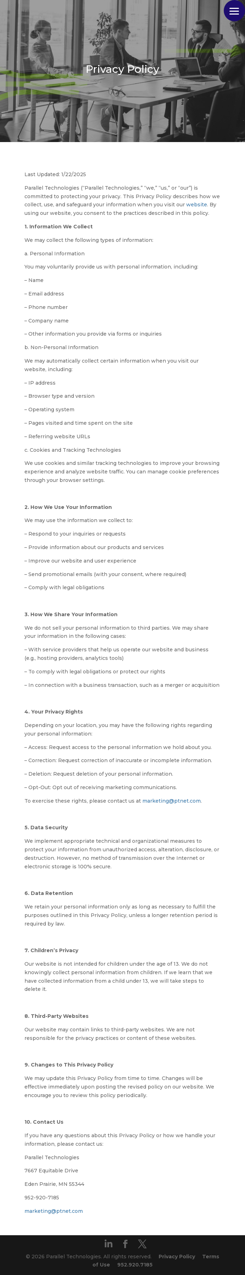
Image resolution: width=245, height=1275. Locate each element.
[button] (234, 10)
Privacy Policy (177, 1256)
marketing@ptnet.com (171, 801)
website (196, 204)
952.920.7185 (135, 1265)
